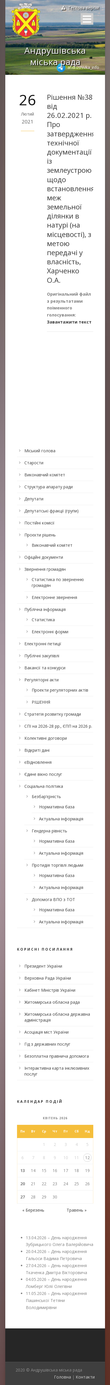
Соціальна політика (43, 786)
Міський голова (39, 450)
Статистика (43, 619)
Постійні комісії (39, 523)
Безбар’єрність (46, 796)
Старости (33, 462)
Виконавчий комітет (44, 475)
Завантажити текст (69, 322)
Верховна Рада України (47, 978)
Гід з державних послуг (47, 1044)
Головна (62, 1377)
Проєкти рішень (40, 535)
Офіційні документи (43, 557)
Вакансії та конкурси (44, 668)
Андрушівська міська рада (55, 56)
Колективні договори (45, 738)
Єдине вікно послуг (43, 774)
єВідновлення (38, 762)
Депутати (33, 499)
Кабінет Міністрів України (49, 990)
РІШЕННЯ (41, 702)
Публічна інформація (45, 609)
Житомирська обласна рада (52, 1002)
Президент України (43, 966)
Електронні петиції (42, 643)
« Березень (33, 1210)
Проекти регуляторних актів (60, 690)
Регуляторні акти (41, 680)
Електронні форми (50, 631)
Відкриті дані (37, 750)
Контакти (85, 1377)
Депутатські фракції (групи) (51, 511)
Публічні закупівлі (41, 655)
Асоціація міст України (46, 1032)
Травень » (77, 1210)
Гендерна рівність (49, 831)
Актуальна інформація (61, 819)
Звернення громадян (45, 569)
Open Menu (87, 19)
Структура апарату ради (48, 487)
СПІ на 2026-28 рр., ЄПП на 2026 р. (58, 726)
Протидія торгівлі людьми (57, 865)
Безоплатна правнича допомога (56, 1056)
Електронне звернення (54, 597)
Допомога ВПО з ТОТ (53, 899)
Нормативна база (57, 807)
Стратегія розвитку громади (52, 714)
